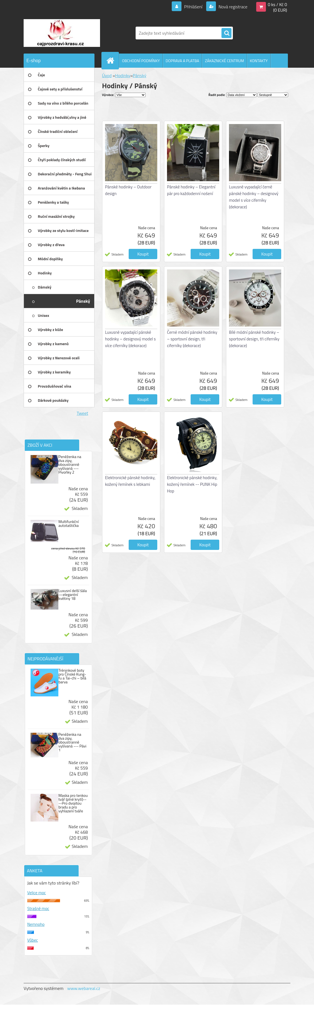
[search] (226, 33)
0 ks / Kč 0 (277, 4)
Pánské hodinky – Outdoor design (128, 190)
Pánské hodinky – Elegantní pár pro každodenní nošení (191, 190)
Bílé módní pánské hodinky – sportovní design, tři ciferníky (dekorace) (254, 339)
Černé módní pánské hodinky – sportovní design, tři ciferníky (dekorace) (192, 339)
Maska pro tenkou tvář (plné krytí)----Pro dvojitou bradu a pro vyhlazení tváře (73, 803)
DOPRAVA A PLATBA (182, 61)
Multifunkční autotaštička (68, 523)
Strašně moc (38, 908)
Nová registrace (233, 6)
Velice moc (36, 893)
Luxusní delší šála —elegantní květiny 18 (72, 594)
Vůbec (32, 940)
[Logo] (62, 33)
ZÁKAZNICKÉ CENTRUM (224, 61)
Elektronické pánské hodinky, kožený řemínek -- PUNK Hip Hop (192, 484)
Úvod (107, 75)
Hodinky (122, 75)
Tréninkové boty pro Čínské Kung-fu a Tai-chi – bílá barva (72, 676)
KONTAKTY (259, 61)
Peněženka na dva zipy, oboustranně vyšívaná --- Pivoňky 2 (69, 464)
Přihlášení (193, 6)
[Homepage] (112, 60)
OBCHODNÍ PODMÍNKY (141, 61)
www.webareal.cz (83, 988)
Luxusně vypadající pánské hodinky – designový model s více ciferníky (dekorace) (130, 339)
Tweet (82, 413)
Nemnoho (35, 924)
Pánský (139, 75)
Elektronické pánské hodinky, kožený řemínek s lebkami (130, 480)
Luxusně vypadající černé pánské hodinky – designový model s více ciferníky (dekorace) (253, 197)
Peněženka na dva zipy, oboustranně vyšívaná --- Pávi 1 (72, 742)
